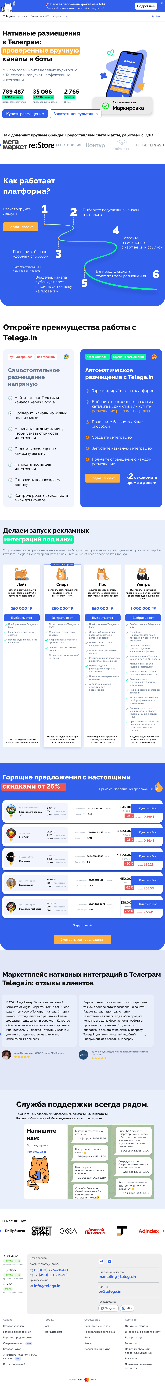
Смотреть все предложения (82, 940)
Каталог (22, 16)
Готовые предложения (17, 1331)
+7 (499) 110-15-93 (51, 1275)
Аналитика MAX (40, 16)
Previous (2, 145)
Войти (156, 16)
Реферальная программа (99, 1331)
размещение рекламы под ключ (121, 411)
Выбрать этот (21, 618)
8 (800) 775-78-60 (51, 1270)
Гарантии (131, 1343)
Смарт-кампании (13, 1343)
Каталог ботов (12, 1348)
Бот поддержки (37, 1145)
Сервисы (60, 16)
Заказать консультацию (76, 113)
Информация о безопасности (143, 1331)
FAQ (46, 1326)
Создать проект (20, 227)
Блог (87, 1337)
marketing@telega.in (117, 1276)
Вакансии (131, 1358)
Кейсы (88, 1343)
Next (145, 1034)
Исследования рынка (97, 1348)
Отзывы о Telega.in (136, 1326)
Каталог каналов (13, 1326)
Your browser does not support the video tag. (122, 74)
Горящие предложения (17, 1337)
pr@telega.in (109, 1291)
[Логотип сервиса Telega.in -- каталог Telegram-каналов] (9, 16)
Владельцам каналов (97, 1326)
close (162, 3)
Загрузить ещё (82, 925)
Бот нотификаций (14, 1364)
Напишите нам (53, 1331)
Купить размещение (25, 113)
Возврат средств (135, 1337)
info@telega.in (36, 1151)
